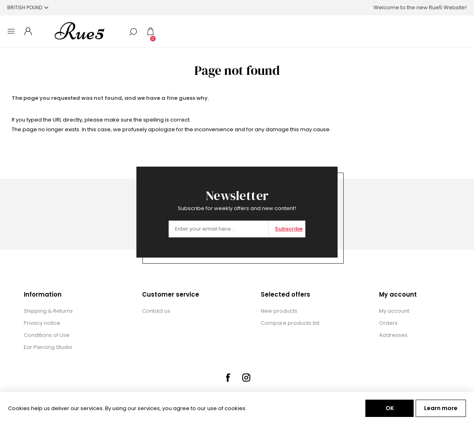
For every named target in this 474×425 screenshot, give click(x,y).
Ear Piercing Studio (48, 347)
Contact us (156, 311)
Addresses (393, 335)
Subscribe (289, 229)
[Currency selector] (27, 7)
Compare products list (290, 323)
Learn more (441, 408)
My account (394, 311)
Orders (388, 323)
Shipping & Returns (48, 311)
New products (279, 311)
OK (389, 408)
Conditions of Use (47, 335)
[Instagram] (246, 377)
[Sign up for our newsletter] (218, 229)
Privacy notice (42, 323)
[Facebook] (228, 377)
